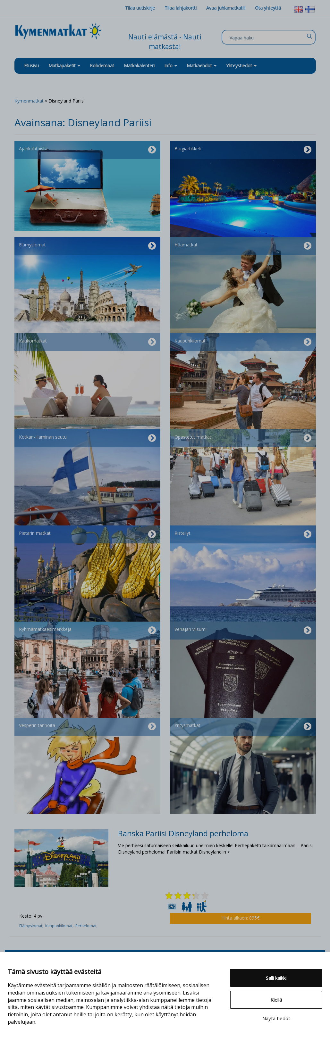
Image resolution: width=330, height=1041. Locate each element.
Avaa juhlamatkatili (225, 8)
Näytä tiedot (276, 1018)
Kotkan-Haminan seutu (87, 438)
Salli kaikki (276, 978)
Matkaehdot (201, 65)
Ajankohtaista (87, 149)
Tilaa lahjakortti (181, 8)
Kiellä (276, 999)
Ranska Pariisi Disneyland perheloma (183, 833)
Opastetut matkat (242, 438)
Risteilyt (242, 534)
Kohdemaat (102, 65)
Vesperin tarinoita (87, 726)
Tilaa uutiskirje (140, 8)
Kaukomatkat (87, 342)
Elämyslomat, (32, 926)
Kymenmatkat (29, 101)
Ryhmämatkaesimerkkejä (87, 630)
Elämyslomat (87, 246)
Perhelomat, (86, 926)
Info (170, 65)
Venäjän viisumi (242, 630)
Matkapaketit (64, 65)
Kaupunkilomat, (60, 926)
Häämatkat (242, 246)
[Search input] (267, 37)
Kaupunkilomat (242, 342)
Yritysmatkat (242, 726)
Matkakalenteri (139, 65)
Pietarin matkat (87, 534)
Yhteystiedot (241, 65)
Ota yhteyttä (268, 8)
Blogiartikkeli (242, 149)
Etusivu (31, 65)
